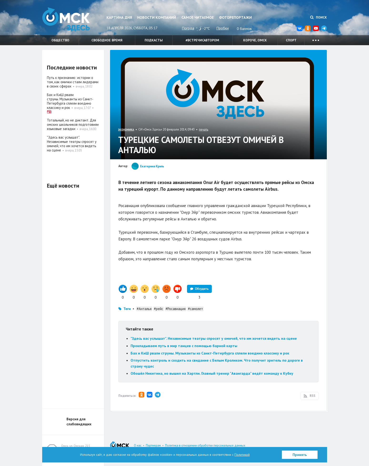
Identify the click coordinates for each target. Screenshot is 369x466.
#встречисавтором (202, 40)
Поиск (318, 17)
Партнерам (153, 445)
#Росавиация (176, 308)
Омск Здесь (66, 19)
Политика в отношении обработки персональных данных (205, 445)
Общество (60, 40)
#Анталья (144, 308)
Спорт (291, 40)
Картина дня (119, 17)
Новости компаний (156, 17)
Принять (300, 454)
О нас (138, 445)
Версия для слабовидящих (78, 421)
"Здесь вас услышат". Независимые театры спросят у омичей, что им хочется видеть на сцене (214, 338)
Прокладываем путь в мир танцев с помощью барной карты (184, 345)
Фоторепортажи (235, 17)
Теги (127, 308)
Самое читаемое (198, 17)
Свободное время (106, 40)
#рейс (158, 308)
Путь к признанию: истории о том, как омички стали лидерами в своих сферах (72, 81)
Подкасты (154, 40)
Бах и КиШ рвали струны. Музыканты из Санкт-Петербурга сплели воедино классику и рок (210, 353)
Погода (188, 28)
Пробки (222, 28)
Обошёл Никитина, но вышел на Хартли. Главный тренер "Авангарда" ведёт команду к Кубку (212, 373)
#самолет (195, 308)
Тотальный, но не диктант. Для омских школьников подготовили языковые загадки (73, 124)
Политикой (242, 454)
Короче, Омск (255, 40)
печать (203, 129)
